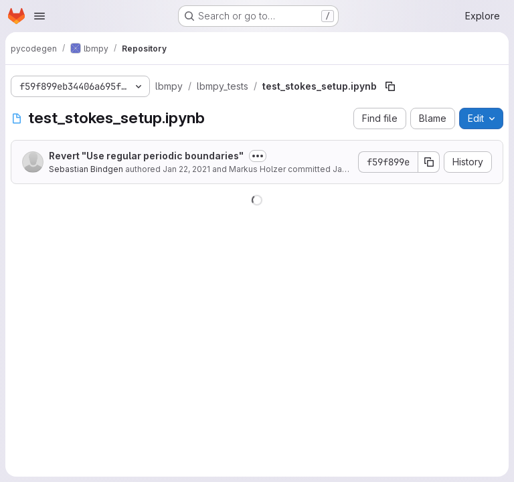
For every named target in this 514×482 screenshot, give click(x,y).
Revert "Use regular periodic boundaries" (146, 155)
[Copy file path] (390, 86)
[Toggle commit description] (257, 156)
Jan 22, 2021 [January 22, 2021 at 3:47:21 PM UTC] (186, 169)
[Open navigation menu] (39, 16)
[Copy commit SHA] (429, 162)
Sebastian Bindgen (87, 169)
